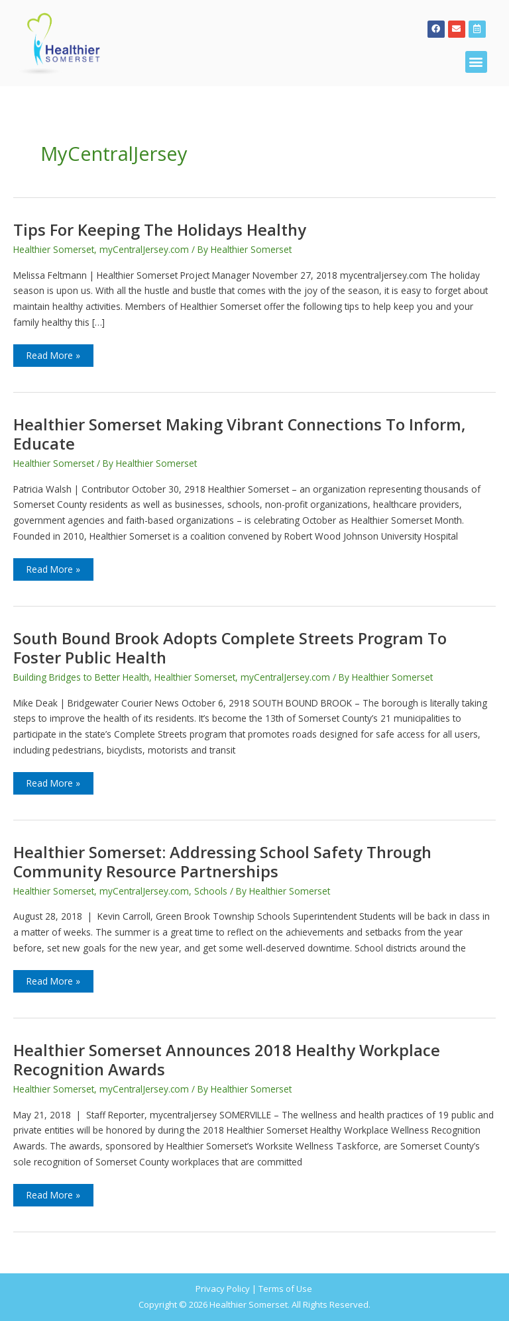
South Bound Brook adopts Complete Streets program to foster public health (230, 648)
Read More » (53, 353)
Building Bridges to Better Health (81, 677)
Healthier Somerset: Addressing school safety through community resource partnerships (222, 862)
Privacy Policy (223, 1289)
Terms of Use (285, 1289)
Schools (210, 891)
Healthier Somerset (53, 249)
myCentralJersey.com (144, 249)
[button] (476, 62)
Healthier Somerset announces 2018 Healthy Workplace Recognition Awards (226, 1060)
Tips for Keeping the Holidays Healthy (159, 229)
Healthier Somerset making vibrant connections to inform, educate (239, 434)
